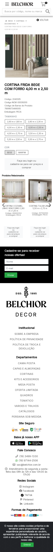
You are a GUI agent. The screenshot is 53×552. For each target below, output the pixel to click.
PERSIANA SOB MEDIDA (26, 416)
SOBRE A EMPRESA (27, 333)
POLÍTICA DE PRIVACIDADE (26, 339)
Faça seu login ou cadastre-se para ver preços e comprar (26, 164)
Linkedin (26, 503)
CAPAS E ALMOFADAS (26, 368)
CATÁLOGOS (26, 411)
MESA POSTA (26, 384)
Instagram (26, 486)
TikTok (26, 495)
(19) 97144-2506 (26, 460)
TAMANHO (11, 116)
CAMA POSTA (26, 363)
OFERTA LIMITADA (26, 389)
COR (7, 147)
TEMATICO (26, 400)
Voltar (42, 20)
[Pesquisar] (48, 11)
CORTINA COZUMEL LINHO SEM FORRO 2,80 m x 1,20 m (13, 208)
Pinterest (26, 499)
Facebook (26, 490)
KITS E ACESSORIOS (26, 379)
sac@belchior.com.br (26, 464)
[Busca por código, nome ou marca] (23, 11)
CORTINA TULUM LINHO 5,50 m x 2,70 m (40, 207)
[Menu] (7, 4)
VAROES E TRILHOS (26, 405)
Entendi (27, 544)
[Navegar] (3, 205)
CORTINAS (26, 373)
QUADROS (26, 395)
